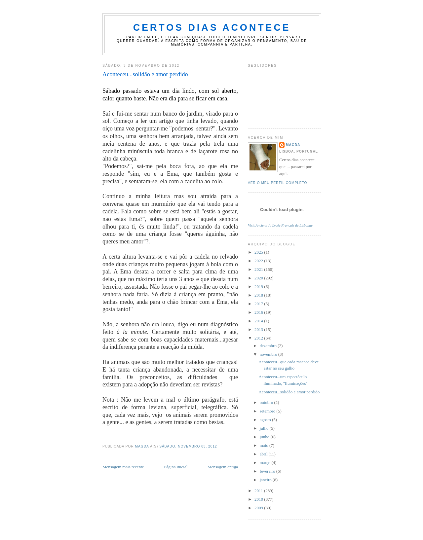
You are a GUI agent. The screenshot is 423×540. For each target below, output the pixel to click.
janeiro (266, 479)
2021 (259, 269)
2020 (259, 277)
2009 (259, 507)
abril (264, 453)
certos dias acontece (212, 27)
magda (293, 145)
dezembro (269, 345)
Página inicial (175, 466)
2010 (259, 499)
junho (265, 436)
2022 (259, 260)
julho (265, 428)
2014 (259, 320)
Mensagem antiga (223, 466)
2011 (259, 490)
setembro (268, 411)
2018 (259, 295)
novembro (269, 354)
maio (264, 445)
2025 (259, 252)
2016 (259, 312)
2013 (259, 329)
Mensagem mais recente (123, 466)
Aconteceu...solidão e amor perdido (289, 391)
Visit (280, 225)
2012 (259, 338)
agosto (266, 419)
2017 (259, 303)
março (266, 462)
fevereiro (268, 471)
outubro (267, 402)
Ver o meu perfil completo (277, 183)
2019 (259, 286)
